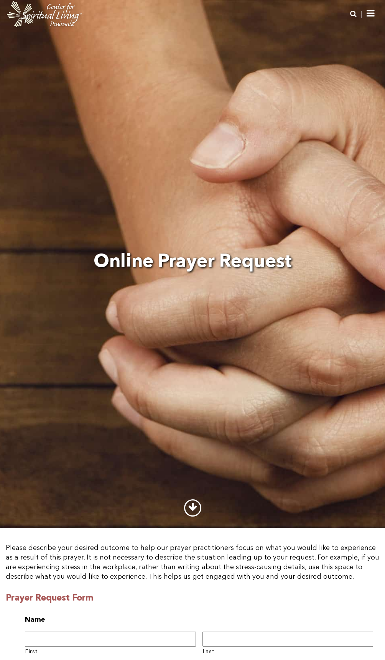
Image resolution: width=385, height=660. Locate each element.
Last (208, 652)
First (31, 652)
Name (35, 619)
